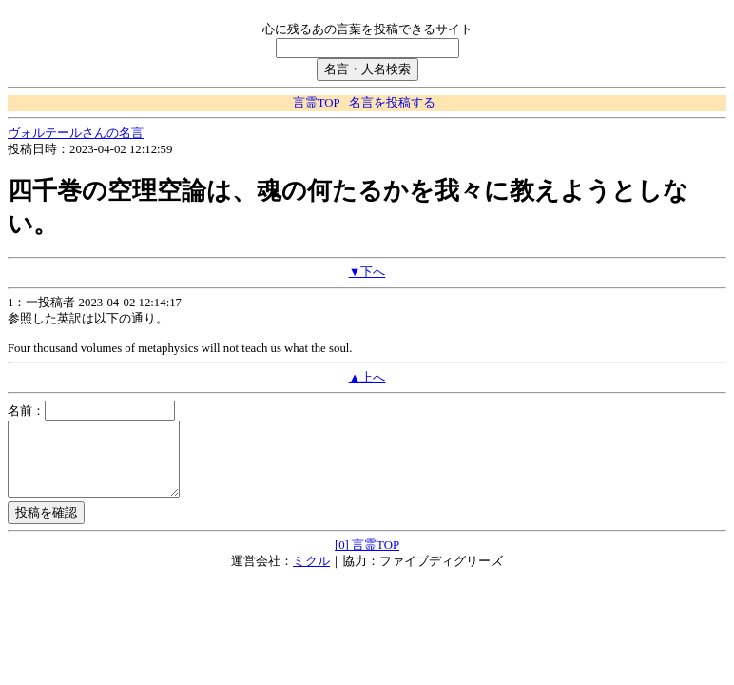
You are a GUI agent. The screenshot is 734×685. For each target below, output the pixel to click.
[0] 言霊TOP (367, 559)
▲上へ (367, 377)
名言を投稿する (392, 102)
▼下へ (367, 272)
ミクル (311, 575)
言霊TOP (316, 102)
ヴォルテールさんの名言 (76, 133)
